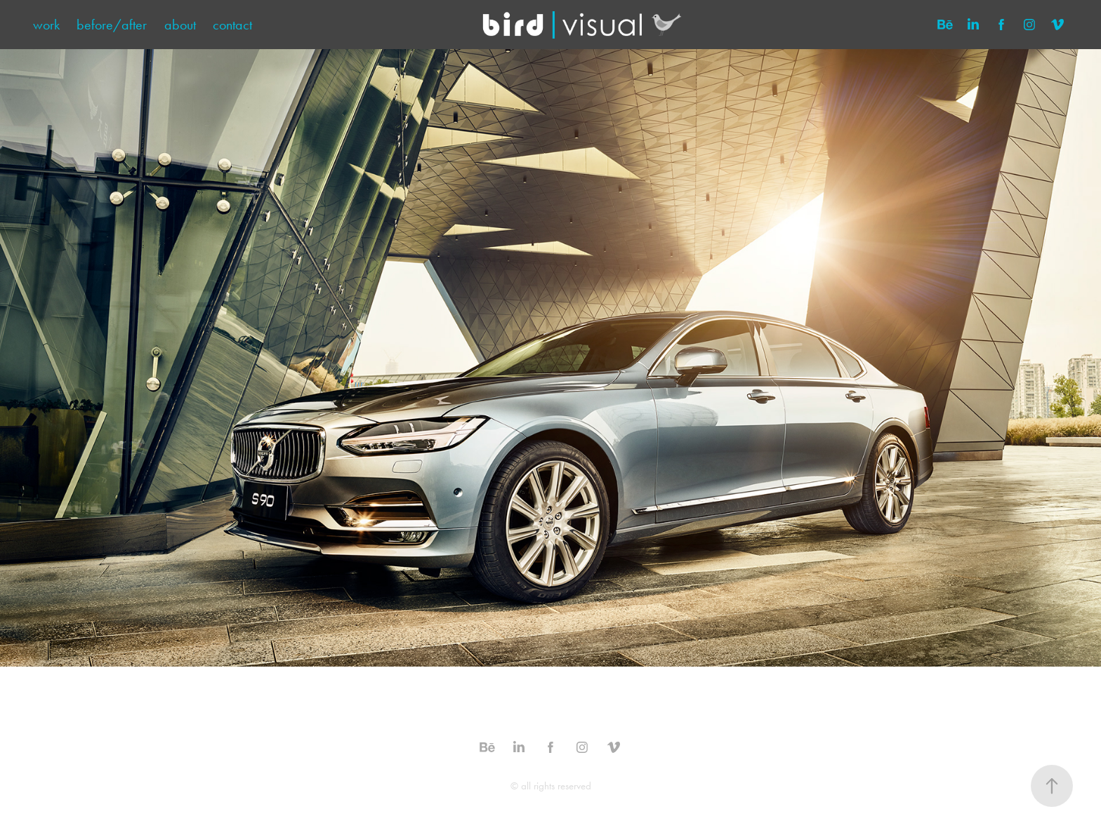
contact (232, 24)
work (46, 24)
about (180, 24)
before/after (112, 24)
